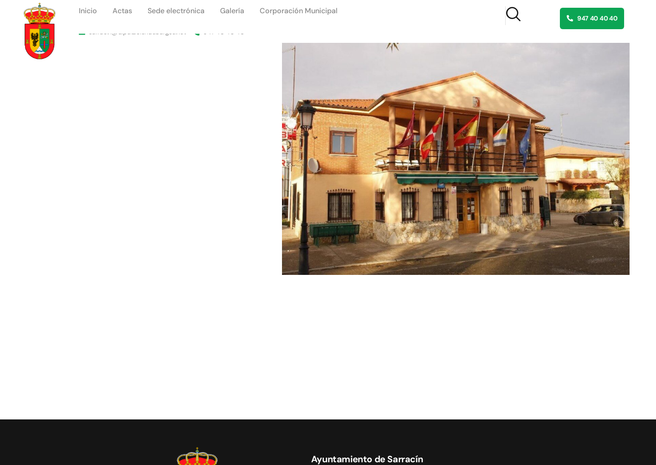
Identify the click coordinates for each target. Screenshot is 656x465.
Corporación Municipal (299, 11)
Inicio (88, 11)
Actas (122, 11)
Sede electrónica (176, 11)
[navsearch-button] (513, 15)
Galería (232, 11)
